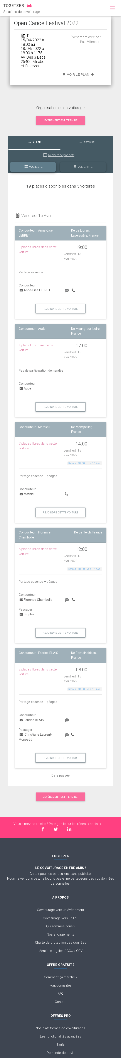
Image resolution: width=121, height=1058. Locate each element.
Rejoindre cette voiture (60, 308)
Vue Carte (83, 167)
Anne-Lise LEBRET (35, 290)
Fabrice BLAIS (32, 720)
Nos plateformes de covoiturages (60, 1028)
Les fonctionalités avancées (60, 1036)
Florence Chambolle (36, 600)
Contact (60, 1002)
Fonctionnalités (60, 985)
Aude (25, 388)
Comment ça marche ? (60, 977)
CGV (79, 951)
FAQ (60, 993)
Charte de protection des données (60, 942)
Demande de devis (60, 1053)
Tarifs (61, 1044)
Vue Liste (33, 167)
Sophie (27, 614)
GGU (70, 951)
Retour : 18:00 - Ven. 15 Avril (84, 568)
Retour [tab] (87, 142)
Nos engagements (60, 934)
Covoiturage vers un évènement (60, 910)
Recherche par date (58, 155)
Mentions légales (51, 951)
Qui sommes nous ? (60, 926)
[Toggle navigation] (112, 8)
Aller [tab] (35, 142)
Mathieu (27, 494)
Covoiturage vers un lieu (60, 918)
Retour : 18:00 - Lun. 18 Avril (84, 463)
